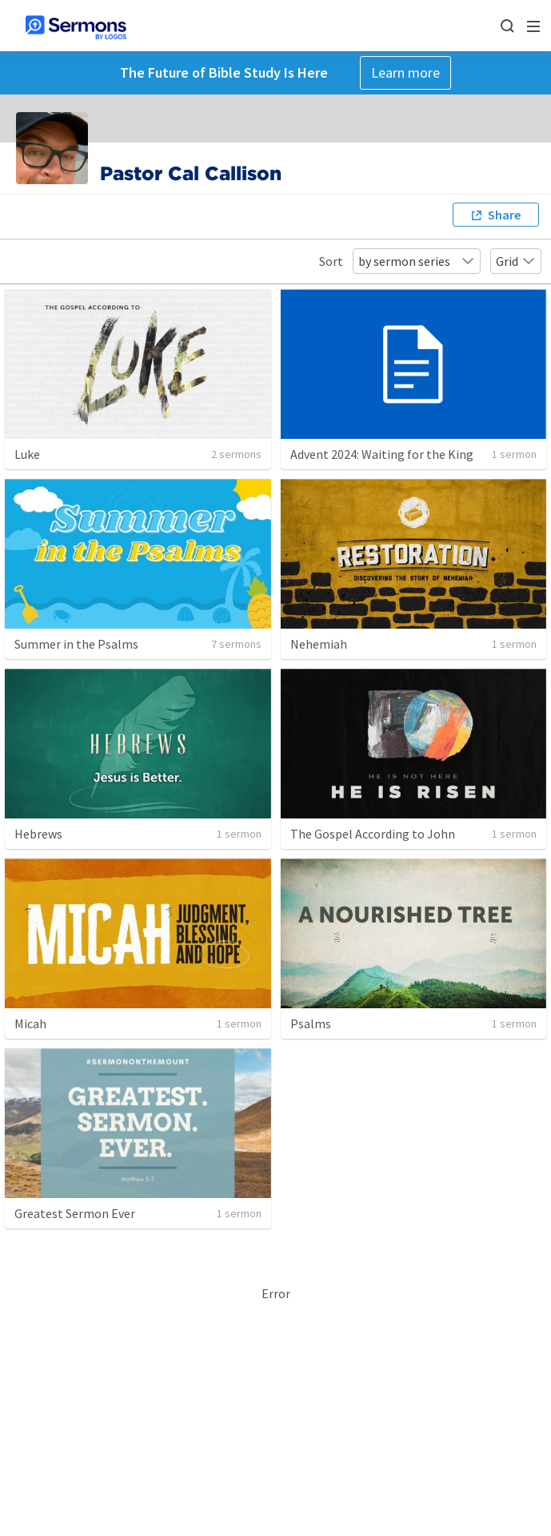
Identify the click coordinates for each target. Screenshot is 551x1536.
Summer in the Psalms (76, 644)
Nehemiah (318, 644)
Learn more (405, 72)
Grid (516, 261)
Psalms (310, 1023)
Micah (30, 1023)
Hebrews (38, 834)
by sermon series (416, 261)
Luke (27, 454)
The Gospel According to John (372, 834)
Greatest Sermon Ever (74, 1213)
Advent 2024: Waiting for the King (381, 454)
